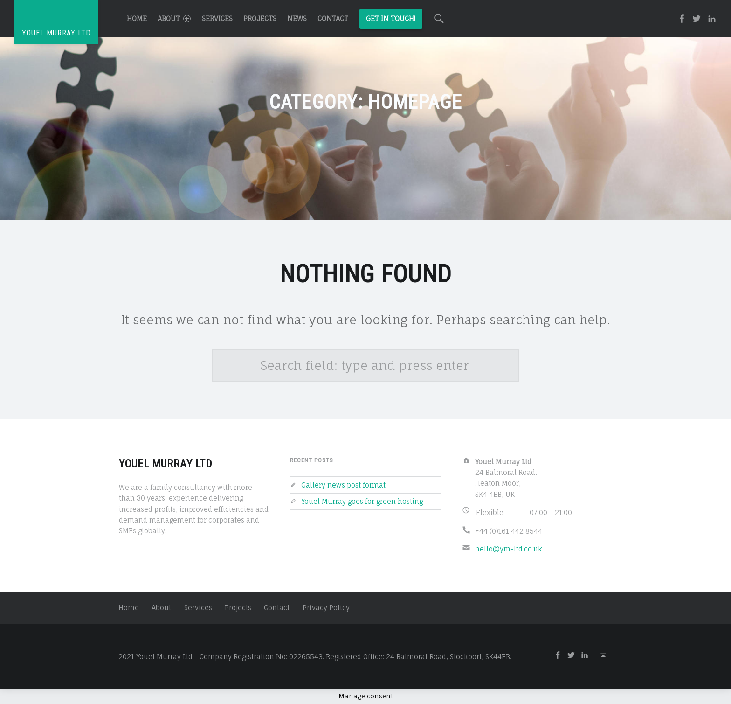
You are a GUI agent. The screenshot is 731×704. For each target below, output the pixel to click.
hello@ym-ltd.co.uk (508, 549)
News (297, 18)
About (174, 18)
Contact (332, 18)
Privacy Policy (326, 608)
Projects (259, 18)
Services (217, 18)
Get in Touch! (390, 18)
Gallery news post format (343, 485)
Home (137, 18)
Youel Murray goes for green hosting (362, 501)
